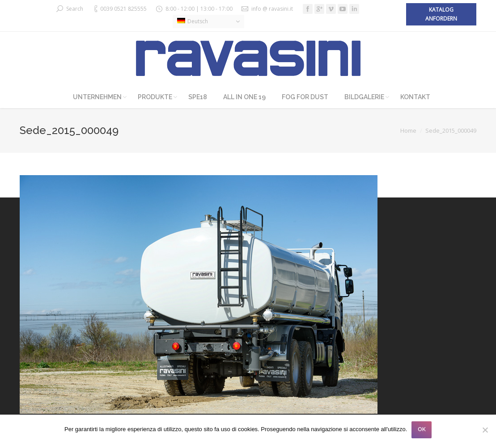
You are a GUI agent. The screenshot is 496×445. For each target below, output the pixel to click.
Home (408, 130)
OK (422, 429)
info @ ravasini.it (272, 9)
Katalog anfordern (441, 14)
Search (74, 9)
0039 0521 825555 (123, 9)
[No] (484, 429)
